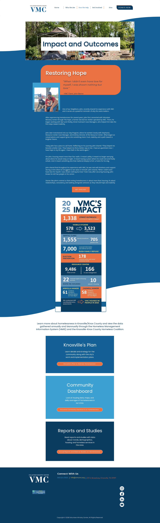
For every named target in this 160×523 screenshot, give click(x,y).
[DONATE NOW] (125, 7)
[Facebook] (122, 494)
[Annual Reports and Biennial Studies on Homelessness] (80, 452)
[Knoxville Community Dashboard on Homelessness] (80, 410)
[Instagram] (122, 488)
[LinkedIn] (122, 499)
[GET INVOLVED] (81, 190)
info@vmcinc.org (78, 478)
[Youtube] (122, 505)
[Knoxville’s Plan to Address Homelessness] (80, 364)
